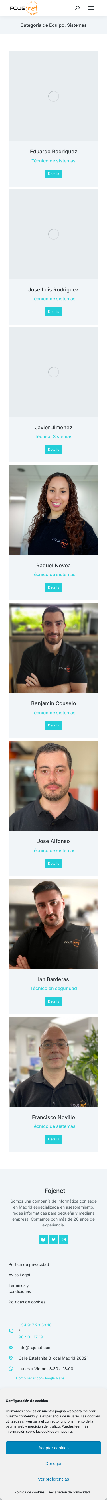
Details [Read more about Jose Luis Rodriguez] (53, 311)
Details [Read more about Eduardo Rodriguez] (53, 174)
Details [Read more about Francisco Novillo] (53, 1139)
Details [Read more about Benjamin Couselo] (53, 725)
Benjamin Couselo (53, 703)
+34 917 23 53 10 (35, 1325)
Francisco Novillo (53, 1117)
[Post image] (53, 96)
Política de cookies (29, 1492)
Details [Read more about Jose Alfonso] (53, 863)
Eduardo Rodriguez (53, 151)
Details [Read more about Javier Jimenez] (53, 449)
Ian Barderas (53, 979)
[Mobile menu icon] (91, 8)
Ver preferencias (53, 1479)
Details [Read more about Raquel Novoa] (53, 587)
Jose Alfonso (53, 841)
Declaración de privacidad (68, 1492)
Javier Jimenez (53, 427)
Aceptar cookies (53, 1447)
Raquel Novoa (53, 565)
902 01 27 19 (31, 1336)
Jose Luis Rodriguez (53, 290)
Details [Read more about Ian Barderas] (53, 1001)
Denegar (53, 1463)
